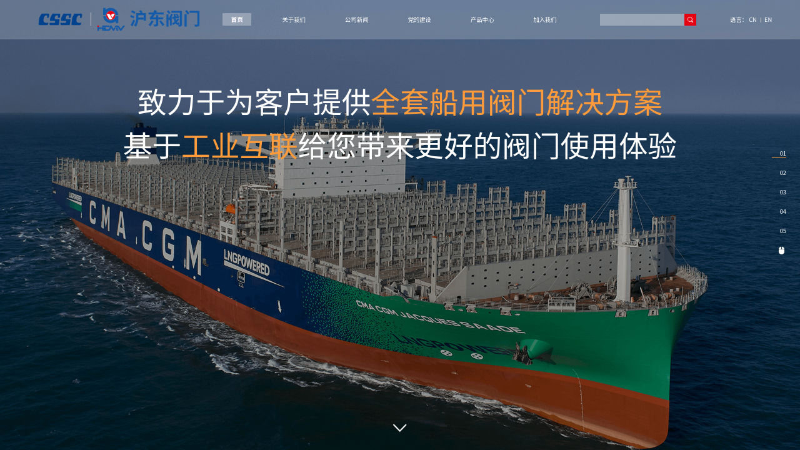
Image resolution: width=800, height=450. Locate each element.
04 (783, 211)
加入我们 (544, 19)
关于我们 (294, 19)
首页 (237, 19)
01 (783, 153)
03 (783, 192)
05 (783, 230)
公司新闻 (356, 19)
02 (783, 172)
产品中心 (482, 19)
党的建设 (419, 19)
